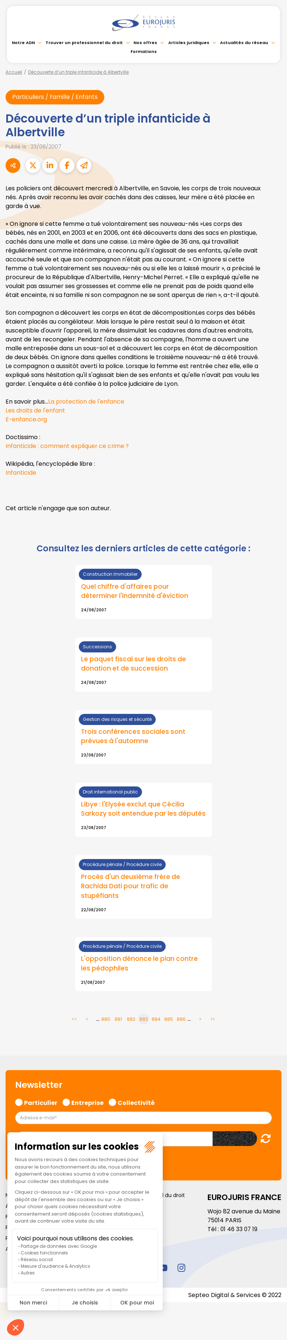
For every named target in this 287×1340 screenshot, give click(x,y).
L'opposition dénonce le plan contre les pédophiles (140, 975)
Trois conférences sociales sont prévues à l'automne (133, 737)
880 (105, 1030)
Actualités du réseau (244, 43)
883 (143, 1030)
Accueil (14, 72)
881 (118, 1030)
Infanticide (21, 473)
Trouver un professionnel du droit (84, 43)
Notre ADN (23, 43)
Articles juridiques (188, 43)
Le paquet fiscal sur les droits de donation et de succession (134, 664)
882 (131, 1030)
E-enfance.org (27, 419)
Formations (144, 51)
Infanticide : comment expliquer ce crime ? (68, 446)
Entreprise (87, 1112)
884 (156, 1030)
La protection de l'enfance (86, 402)
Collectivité (136, 1112)
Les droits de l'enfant (35, 411)
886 (181, 1030)
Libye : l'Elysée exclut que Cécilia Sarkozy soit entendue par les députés (133, 815)
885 (168, 1030)
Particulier (40, 1112)
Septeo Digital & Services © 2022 (234, 1305)
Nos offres (145, 43)
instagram (181, 1278)
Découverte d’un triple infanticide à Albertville (78, 72)
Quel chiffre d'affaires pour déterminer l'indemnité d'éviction (135, 591)
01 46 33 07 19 (239, 1240)
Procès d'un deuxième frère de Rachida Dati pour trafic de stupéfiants (131, 897)
